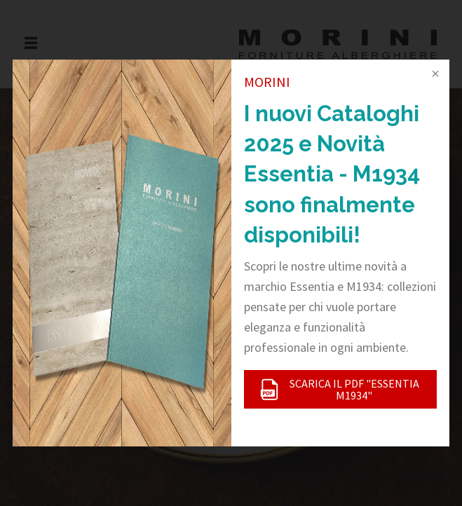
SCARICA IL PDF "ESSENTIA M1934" (339, 389)
